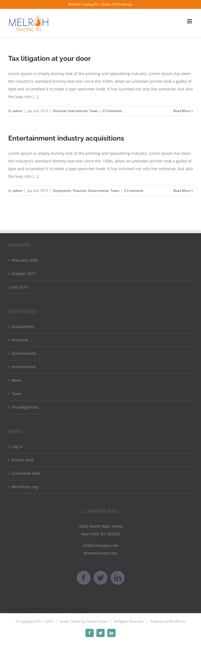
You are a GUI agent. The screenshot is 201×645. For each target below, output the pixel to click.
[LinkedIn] (118, 578)
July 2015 (20, 287)
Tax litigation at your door (49, 58)
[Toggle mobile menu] (190, 21)
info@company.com (100, 545)
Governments (98, 190)
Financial (59, 111)
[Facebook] (84, 578)
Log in (17, 446)
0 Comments (112, 111)
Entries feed (23, 460)
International (77, 111)
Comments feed (26, 473)
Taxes (93, 111)
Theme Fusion (96, 621)
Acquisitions (62, 190)
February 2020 (25, 260)
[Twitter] (101, 578)
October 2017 (24, 273)
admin (17, 111)
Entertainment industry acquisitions (66, 138)
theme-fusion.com (100, 553)
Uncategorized (25, 407)
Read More (181, 111)
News (17, 380)
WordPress (177, 621)
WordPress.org (25, 486)
